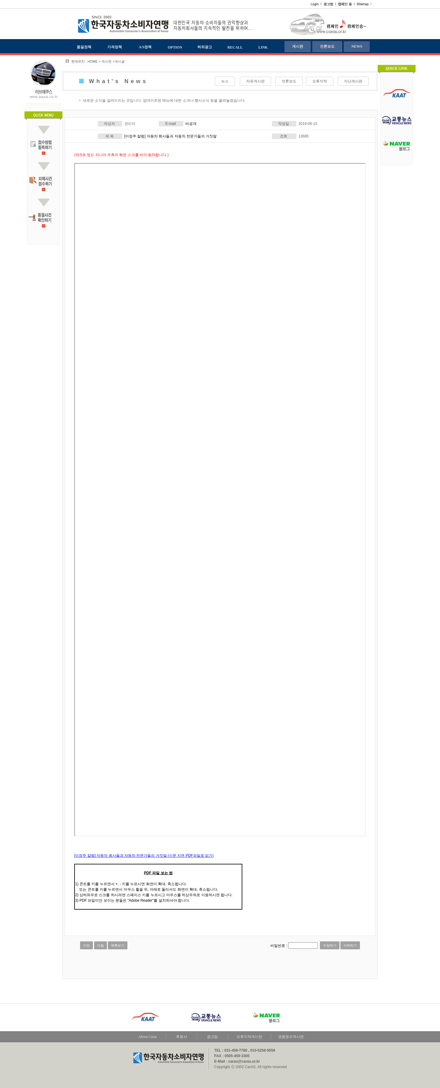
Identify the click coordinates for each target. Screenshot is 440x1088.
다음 (100, 945)
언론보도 (327, 46)
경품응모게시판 (291, 1037)
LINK (263, 47)
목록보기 (117, 945)
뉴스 (225, 81)
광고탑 (212, 1037)
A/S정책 (145, 47)
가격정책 (114, 47)
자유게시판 (255, 81)
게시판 (297, 46)
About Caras (147, 1037)
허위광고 (204, 47)
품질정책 (84, 47)
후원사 (181, 1037)
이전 (86, 945)
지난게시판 (353, 81)
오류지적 (319, 81)
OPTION (175, 47)
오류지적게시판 (249, 1037)
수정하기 (329, 945)
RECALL (235, 47)
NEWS (356, 46)
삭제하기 (350, 945)
